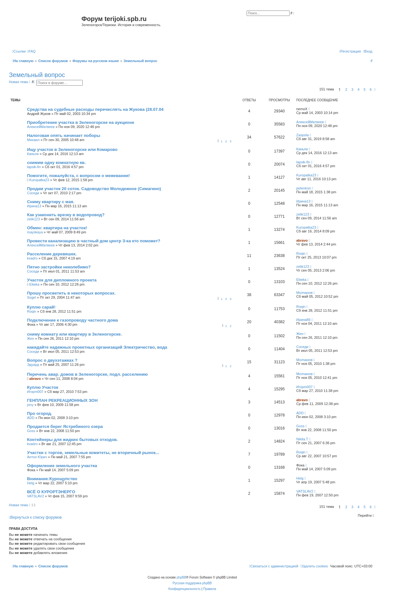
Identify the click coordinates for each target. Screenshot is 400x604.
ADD (30, 418)
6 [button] (371, 89)
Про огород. (39, 413)
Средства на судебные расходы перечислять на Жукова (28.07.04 (95, 109)
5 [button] (365, 89)
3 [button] (352, 89)
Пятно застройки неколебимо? (59, 267)
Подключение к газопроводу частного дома (72, 320)
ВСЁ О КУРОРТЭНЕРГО (51, 491)
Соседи (33, 193)
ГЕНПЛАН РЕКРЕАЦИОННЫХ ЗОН (62, 400)
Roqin (300, 253)
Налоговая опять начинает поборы (63, 135)
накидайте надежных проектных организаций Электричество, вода (97, 347)
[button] (374, 89)
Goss (31, 431)
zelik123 (33, 219)
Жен (30, 338)
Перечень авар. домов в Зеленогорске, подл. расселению (87, 374)
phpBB (181, 577)
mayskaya (35, 232)
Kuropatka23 (39, 180)
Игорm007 (35, 392)
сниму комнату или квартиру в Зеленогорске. (74, 334)
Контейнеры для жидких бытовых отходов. (72, 439)
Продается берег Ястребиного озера (65, 426)
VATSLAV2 (35, 496)
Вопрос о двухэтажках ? (52, 360)
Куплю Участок (42, 387)
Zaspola (302, 135)
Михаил (33, 140)
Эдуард (33, 364)
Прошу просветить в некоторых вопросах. (71, 293)
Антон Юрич (37, 457)
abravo (302, 240)
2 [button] (346, 89)
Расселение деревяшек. (52, 254)
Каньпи (33, 154)
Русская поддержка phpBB (192, 583)
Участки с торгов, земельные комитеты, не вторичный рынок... (93, 452)
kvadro (32, 258)
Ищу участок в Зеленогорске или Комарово (72, 149)
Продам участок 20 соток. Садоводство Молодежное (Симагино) (94, 188)
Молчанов (304, 293)
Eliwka (34, 284)
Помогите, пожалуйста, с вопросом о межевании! (78, 175)
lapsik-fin (34, 167)
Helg (30, 483)
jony (30, 405)
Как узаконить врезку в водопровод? (65, 214)
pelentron (303, 188)
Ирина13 (34, 206)
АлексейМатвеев (41, 127)
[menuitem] (31, 51)
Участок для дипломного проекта (61, 280)
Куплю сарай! (41, 307)
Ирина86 (303, 320)
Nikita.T (302, 439)
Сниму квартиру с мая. (50, 201)
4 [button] (358, 89)
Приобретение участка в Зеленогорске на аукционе (80, 122)
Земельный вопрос (37, 74)
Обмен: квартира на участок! (57, 227)
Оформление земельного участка (62, 465)
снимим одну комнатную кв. (56, 162)
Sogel (31, 297)
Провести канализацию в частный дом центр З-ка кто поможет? (93, 240)
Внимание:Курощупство (52, 478)
